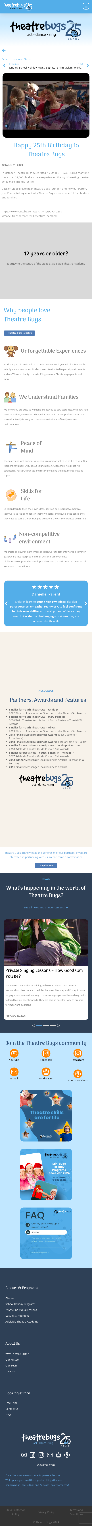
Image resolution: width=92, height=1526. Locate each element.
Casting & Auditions (17, 1315)
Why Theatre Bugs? (17, 1354)
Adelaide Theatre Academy (21, 1321)
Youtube (14, 1059)
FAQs (8, 1414)
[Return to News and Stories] (4, 50)
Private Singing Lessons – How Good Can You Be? (44, 973)
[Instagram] (77, 1053)
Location (10, 1371)
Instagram (78, 1059)
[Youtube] (14, 1053)
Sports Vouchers (78, 1080)
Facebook (46, 1059)
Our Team (11, 1365)
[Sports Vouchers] (77, 1073)
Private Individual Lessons (21, 1310)
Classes (9, 1298)
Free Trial (11, 1403)
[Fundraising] (46, 1071)
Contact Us (11, 1408)
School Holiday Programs (20, 1304)
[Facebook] (46, 1053)
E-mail (14, 1078)
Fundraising (46, 1078)
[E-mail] (14, 1071)
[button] (6, 603)
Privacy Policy (46, 1512)
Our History (12, 1359)
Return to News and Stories (16, 59)
